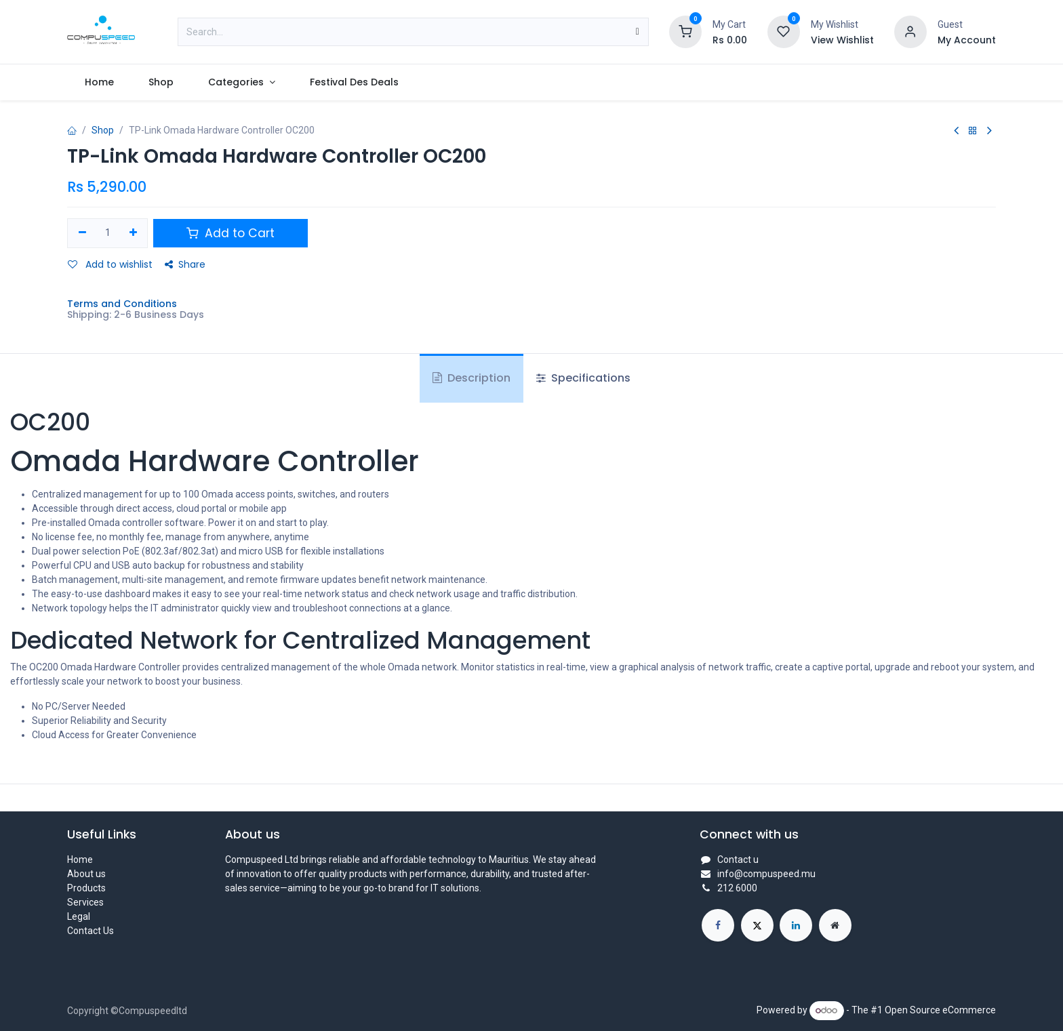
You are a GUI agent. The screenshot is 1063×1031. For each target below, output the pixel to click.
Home (80, 859)
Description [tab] (471, 378)
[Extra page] (835, 925)
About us (86, 873)
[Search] (637, 31)
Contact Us (90, 930)
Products (86, 888)
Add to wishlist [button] (110, 264)
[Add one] (133, 233)
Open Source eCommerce (940, 1010)
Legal (78, 916)
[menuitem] (99, 82)
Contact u (738, 859)
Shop (103, 130)
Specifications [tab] (583, 378)
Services (85, 902)
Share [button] (185, 264)
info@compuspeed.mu (766, 873)
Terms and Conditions (122, 303)
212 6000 (737, 888)
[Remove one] (82, 233)
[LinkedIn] (796, 925)
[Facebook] (718, 925)
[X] (757, 925)
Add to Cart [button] (230, 233)
